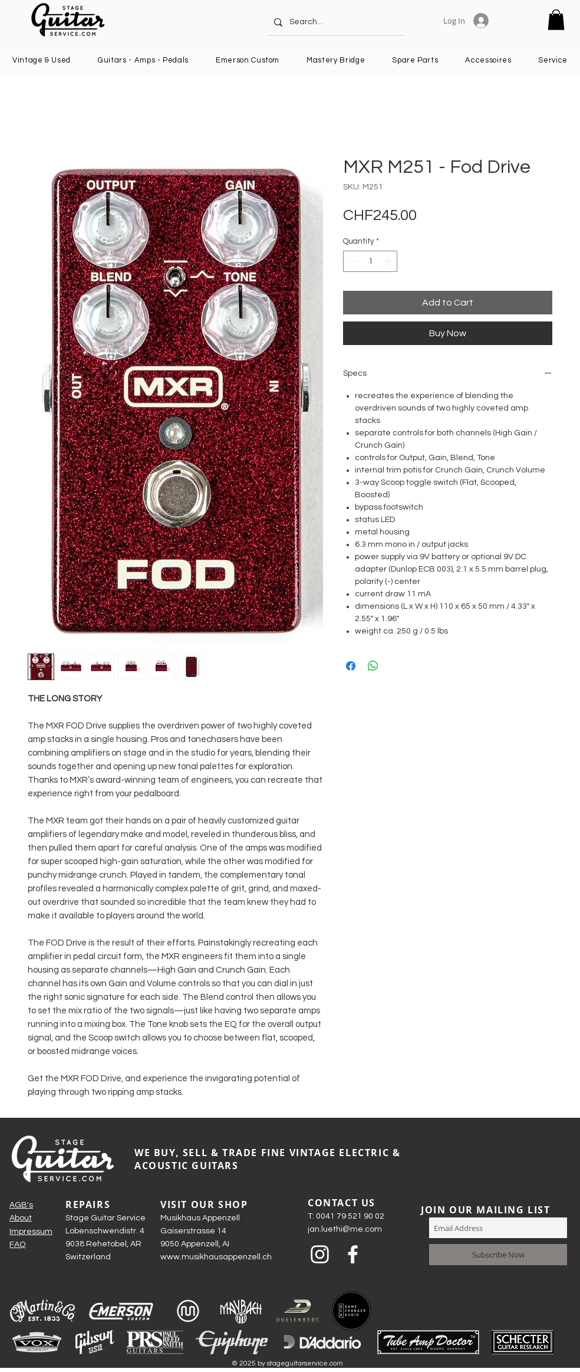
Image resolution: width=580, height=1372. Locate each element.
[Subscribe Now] (498, 1254)
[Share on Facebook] (351, 666)
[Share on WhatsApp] (373, 666)
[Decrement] (352, 261)
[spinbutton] (370, 261)
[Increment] (389, 261)
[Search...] (334, 22)
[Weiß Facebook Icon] (353, 1254)
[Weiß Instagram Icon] (320, 1254)
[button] (556, 19)
